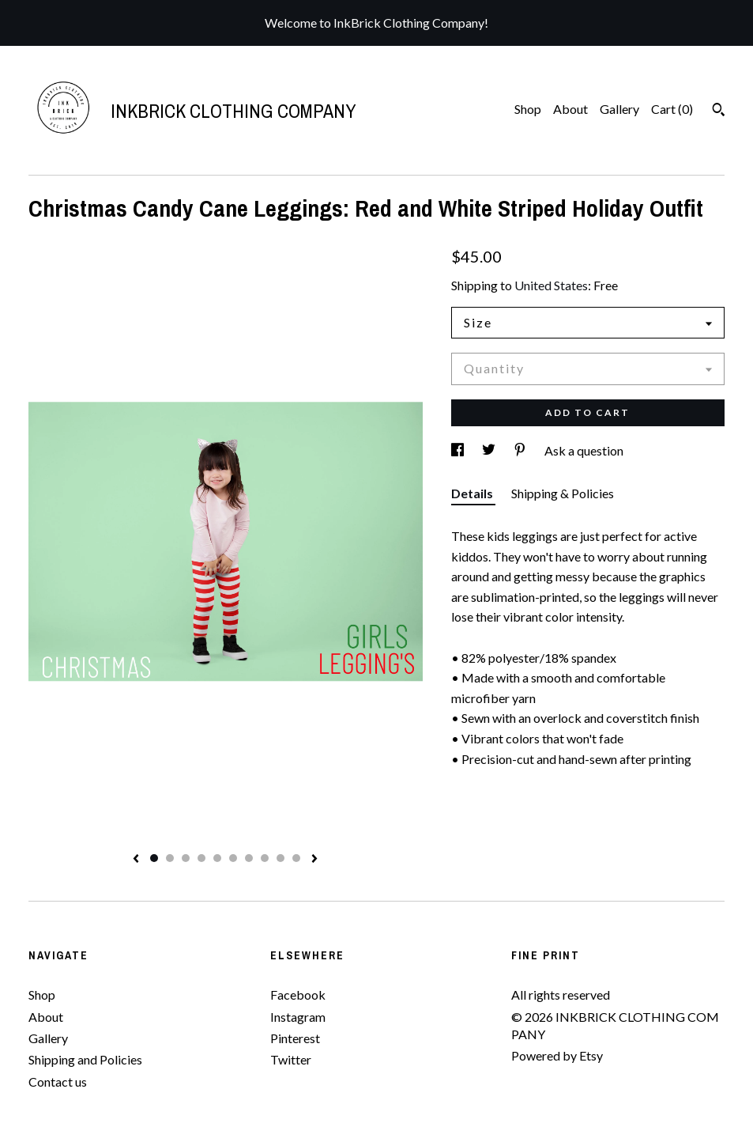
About (570, 108)
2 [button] (170, 858)
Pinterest (295, 1038)
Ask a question (583, 450)
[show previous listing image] (136, 859)
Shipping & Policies (562, 493)
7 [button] (249, 858)
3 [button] (186, 858)
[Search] (719, 111)
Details (473, 493)
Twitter (290, 1059)
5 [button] (217, 858)
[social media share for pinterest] (521, 450)
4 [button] (201, 858)
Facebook (298, 994)
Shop (527, 108)
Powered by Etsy (557, 1055)
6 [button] (233, 858)
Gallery (619, 108)
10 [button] (296, 858)
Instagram (298, 1016)
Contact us (57, 1081)
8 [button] (265, 858)
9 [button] (280, 858)
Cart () (672, 108)
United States (551, 285)
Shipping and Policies (85, 1059)
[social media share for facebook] (458, 450)
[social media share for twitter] (490, 450)
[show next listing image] (314, 859)
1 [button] (154, 858)
